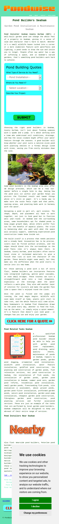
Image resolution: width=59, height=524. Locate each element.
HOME (30, 15)
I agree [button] (35, 500)
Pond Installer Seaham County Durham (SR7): (28, 34)
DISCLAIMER (51, 15)
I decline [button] (35, 506)
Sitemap (6, 501)
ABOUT (36, 15)
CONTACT (43, 15)
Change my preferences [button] (35, 513)
